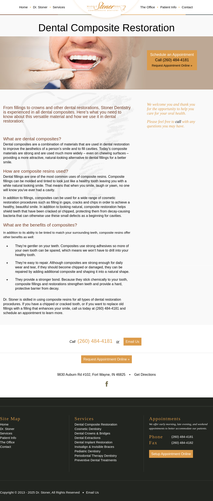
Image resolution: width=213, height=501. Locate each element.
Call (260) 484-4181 (172, 60)
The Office (147, 7)
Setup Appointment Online (171, 454)
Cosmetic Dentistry (88, 429)
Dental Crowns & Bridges (92, 433)
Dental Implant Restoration (93, 442)
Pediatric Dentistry (88, 451)
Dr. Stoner (40, 7)
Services (59, 7)
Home (23, 7)
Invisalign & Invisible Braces (94, 446)
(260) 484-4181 (107, 308)
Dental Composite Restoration (96, 424)
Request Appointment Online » (172, 65)
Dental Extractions (88, 438)
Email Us (132, 341)
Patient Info (168, 7)
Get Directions (145, 374)
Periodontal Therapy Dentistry (96, 455)
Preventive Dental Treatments (96, 460)
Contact (187, 7)
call (178, 122)
